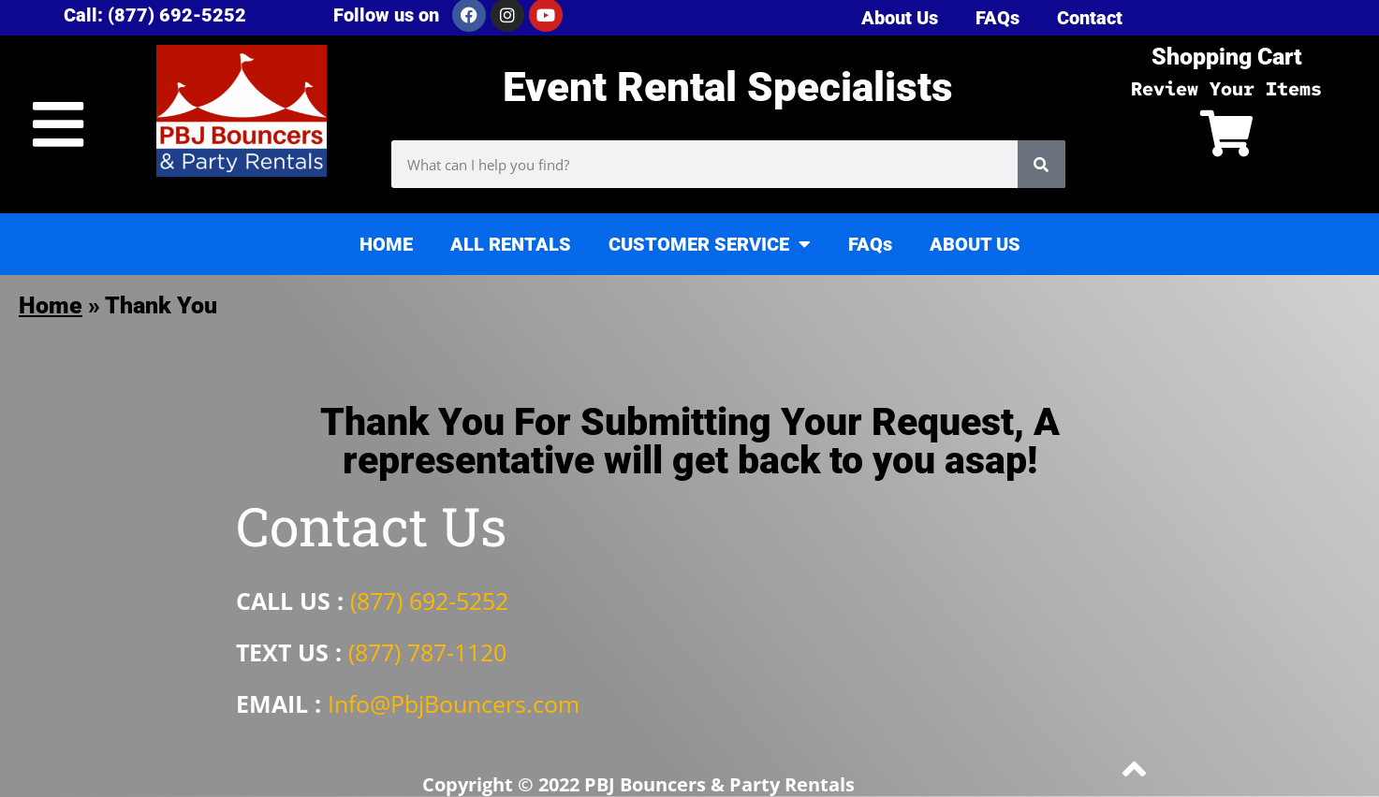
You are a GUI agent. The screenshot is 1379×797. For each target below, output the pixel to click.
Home (50, 305)
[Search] (1041, 164)
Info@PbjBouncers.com (453, 703)
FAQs (870, 244)
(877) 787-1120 (427, 652)
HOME (386, 244)
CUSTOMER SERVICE (710, 244)
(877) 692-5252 (429, 600)
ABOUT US (975, 244)
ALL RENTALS (510, 244)
